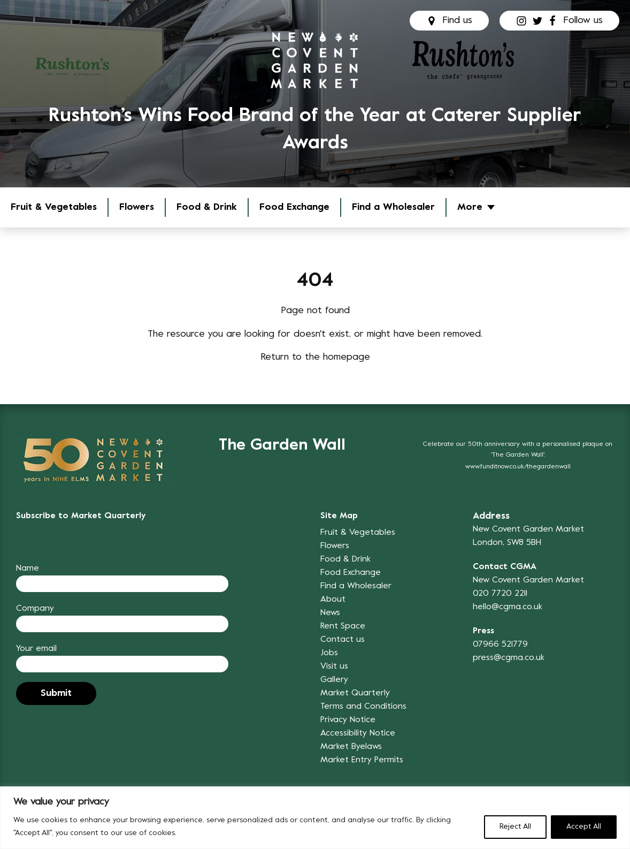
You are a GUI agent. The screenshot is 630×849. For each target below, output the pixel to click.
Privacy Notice (347, 720)
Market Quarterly (355, 693)
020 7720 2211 (500, 593)
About (332, 599)
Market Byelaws (351, 746)
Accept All (583, 826)
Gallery (334, 680)
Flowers (136, 207)
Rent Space (342, 626)
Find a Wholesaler (393, 207)
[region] (315, 817)
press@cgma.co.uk (508, 658)
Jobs (329, 653)
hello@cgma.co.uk (507, 607)
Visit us (334, 666)
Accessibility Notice (357, 733)
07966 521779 (500, 644)
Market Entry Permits (361, 760)
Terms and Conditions (363, 706)
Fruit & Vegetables (54, 207)
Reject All (515, 826)
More (469, 207)
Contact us (342, 639)
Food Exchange (294, 207)
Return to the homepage (315, 357)
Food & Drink (206, 207)
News (330, 613)
